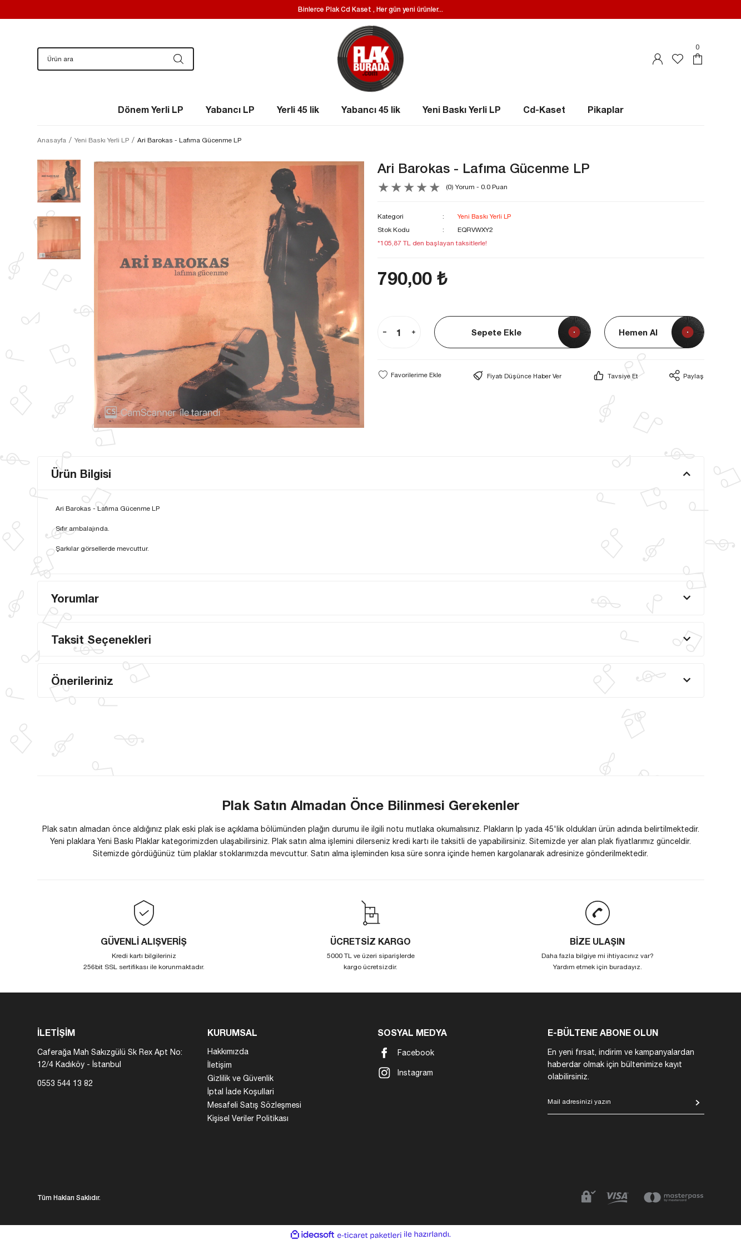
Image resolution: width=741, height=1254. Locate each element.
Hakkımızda (227, 1062)
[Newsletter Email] (626, 1116)
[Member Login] (657, 64)
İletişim (219, 1076)
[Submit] (697, 1113)
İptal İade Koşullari (240, 1102)
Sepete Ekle (496, 343)
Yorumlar (75, 609)
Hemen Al (638, 343)
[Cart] (697, 64)
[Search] (115, 64)
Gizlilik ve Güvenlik (240, 1089)
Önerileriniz (82, 691)
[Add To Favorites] (409, 385)
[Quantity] (399, 343)
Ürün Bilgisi (81, 484)
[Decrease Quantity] (384, 343)
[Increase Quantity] (413, 343)
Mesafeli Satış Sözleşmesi (254, 1116)
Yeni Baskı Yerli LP (484, 227)
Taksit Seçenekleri (101, 650)
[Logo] (370, 64)
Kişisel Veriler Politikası (248, 1129)
